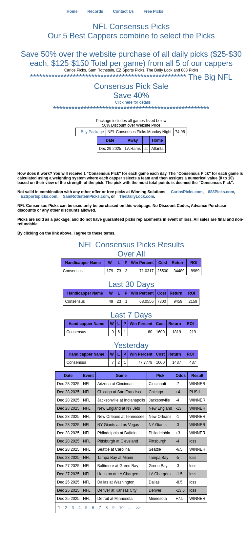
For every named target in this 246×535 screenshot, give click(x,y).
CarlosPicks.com (187, 192)
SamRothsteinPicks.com (86, 196)
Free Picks (153, 11)
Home (72, 11)
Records (95, 11)
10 (121, 507)
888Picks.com (221, 192)
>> (138, 507)
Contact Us (123, 11)
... (130, 507)
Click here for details (133, 102)
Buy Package (92, 132)
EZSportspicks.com (39, 196)
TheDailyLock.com (136, 196)
